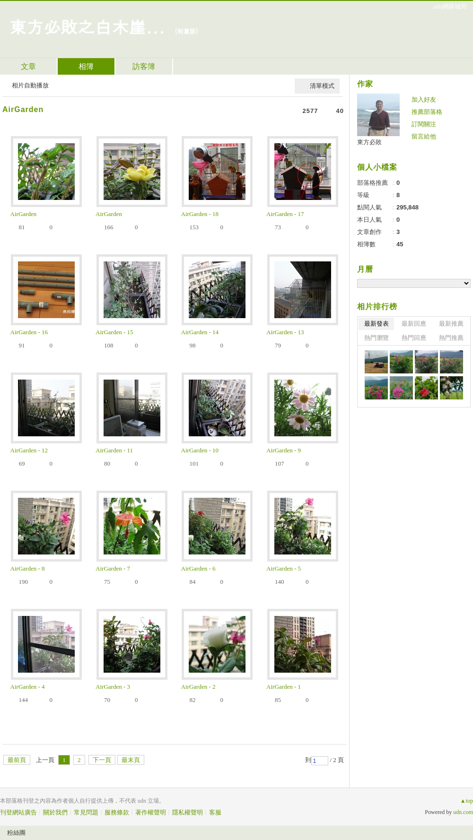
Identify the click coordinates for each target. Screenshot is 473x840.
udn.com (463, 812)
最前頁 (17, 759)
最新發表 (376, 323)
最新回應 (414, 323)
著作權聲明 (150, 812)
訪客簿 (143, 66)
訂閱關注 (424, 124)
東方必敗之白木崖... (87, 26)
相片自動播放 (30, 85)
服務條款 (117, 812)
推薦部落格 (427, 111)
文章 (28, 66)
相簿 (86, 66)
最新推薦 (451, 323)
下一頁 (102, 759)
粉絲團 (16, 832)
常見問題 (86, 812)
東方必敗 (369, 142)
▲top (466, 800)
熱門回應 (414, 337)
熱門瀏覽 (376, 337)
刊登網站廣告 (18, 812)
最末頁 (131, 759)
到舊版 (186, 30)
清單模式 (322, 85)
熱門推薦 (451, 337)
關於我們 (55, 812)
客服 (215, 812)
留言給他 (424, 136)
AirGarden (23, 109)
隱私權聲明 (187, 812)
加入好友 (424, 99)
